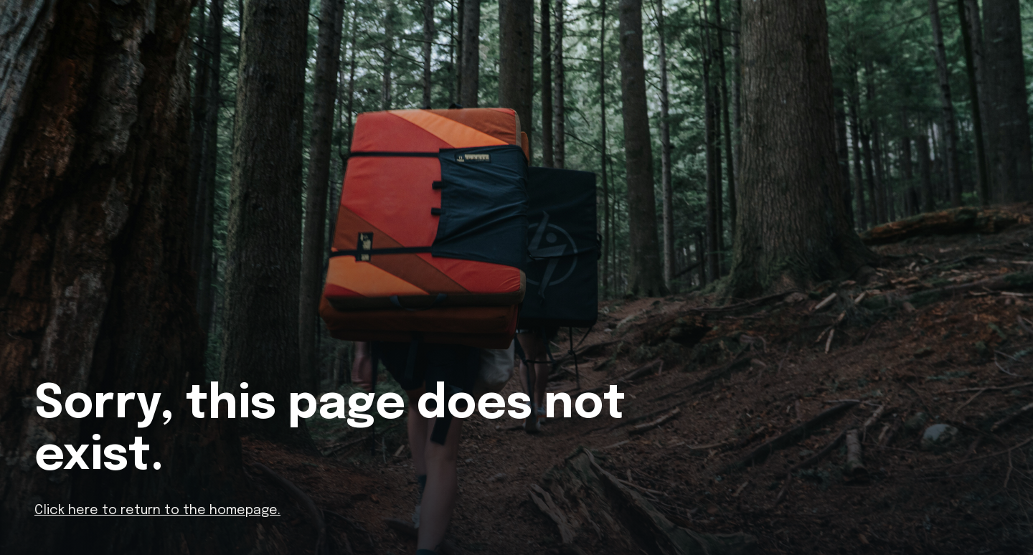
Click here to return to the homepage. (157, 510)
